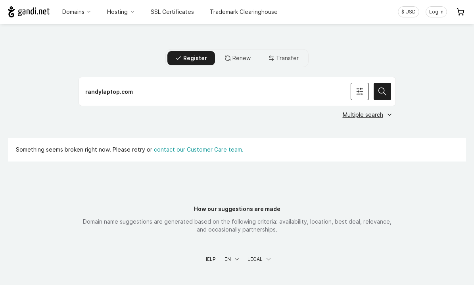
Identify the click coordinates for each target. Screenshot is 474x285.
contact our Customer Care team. (199, 149)
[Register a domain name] (237, 91)
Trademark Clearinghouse (244, 11)
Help (209, 259)
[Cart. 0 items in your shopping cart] (460, 12)
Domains (77, 11)
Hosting (121, 11)
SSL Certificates (172, 11)
